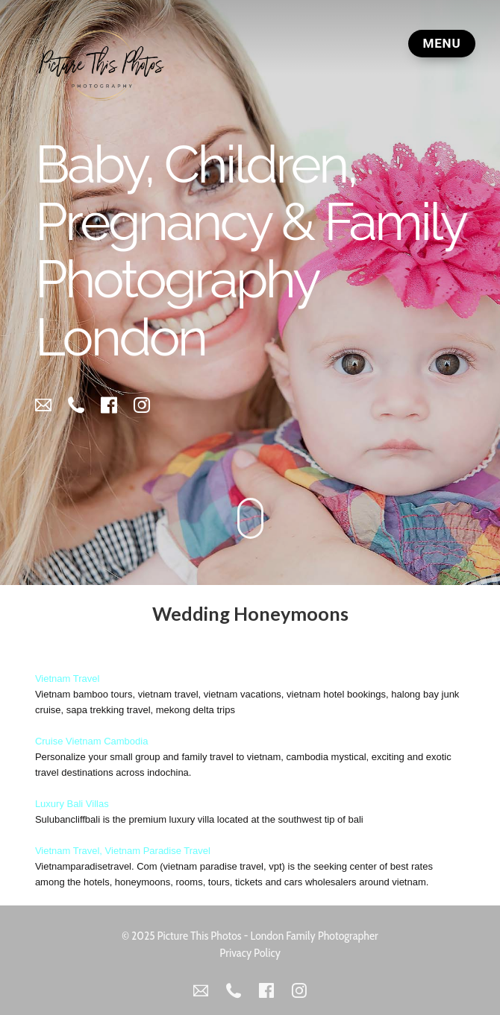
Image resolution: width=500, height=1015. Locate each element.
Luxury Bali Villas (72, 803)
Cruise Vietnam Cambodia (92, 740)
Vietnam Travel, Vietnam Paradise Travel (122, 850)
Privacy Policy (250, 952)
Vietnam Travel (67, 677)
